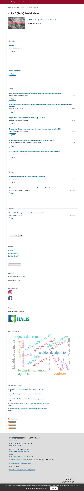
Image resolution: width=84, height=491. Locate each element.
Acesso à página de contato (16, 276)
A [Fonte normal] (16, 235)
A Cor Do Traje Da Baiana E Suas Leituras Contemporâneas (26, 399)
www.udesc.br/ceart (15, 445)
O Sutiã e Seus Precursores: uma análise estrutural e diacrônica (27, 408)
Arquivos (16, 7)
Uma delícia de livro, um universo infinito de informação (26, 213)
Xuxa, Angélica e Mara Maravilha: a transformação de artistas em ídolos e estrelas (34, 151)
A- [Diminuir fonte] (21, 235)
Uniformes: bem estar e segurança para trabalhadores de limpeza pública (31, 140)
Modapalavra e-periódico (18, 2)
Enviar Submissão (15, 265)
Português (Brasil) (13, 253)
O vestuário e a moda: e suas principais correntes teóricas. (26, 389)
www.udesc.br (13, 440)
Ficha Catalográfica (15, 70)
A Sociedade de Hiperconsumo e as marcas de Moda (24, 394)
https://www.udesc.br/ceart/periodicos (21, 456)
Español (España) (13, 256)
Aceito (54, 488)
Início (9, 7)
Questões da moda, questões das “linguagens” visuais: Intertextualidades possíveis (35, 93)
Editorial (11, 45)
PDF (13, 51)
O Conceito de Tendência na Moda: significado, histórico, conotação (29, 404)
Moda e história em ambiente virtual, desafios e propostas (27, 176)
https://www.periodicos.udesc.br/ (19, 451)
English (10, 250)
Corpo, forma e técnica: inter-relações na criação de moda (27, 118)
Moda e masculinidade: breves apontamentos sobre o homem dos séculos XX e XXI (35, 129)
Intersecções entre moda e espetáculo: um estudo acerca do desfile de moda (33, 188)
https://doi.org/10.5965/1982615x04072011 (43, 20)
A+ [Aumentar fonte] (12, 235)
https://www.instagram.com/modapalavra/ (22, 470)
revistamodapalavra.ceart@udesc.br (20, 463)
